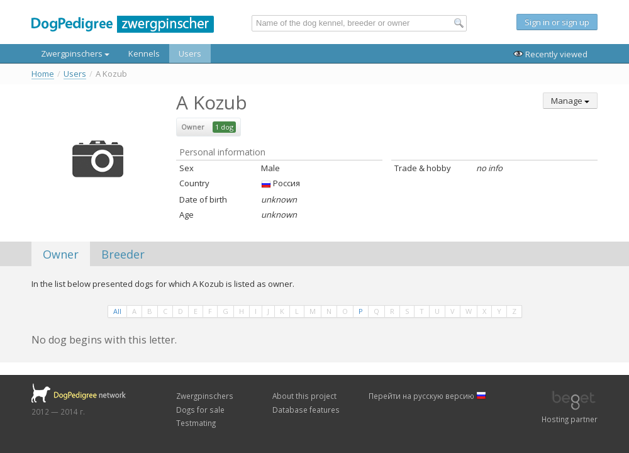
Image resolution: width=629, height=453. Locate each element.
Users (190, 53)
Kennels (144, 53)
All (117, 311)
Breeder (123, 254)
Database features (306, 410)
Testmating (196, 423)
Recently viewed (550, 54)
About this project (304, 396)
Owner (61, 254)
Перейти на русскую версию (427, 396)
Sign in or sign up (557, 22)
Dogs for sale (200, 410)
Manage (570, 100)
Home (42, 74)
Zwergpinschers (75, 53)
